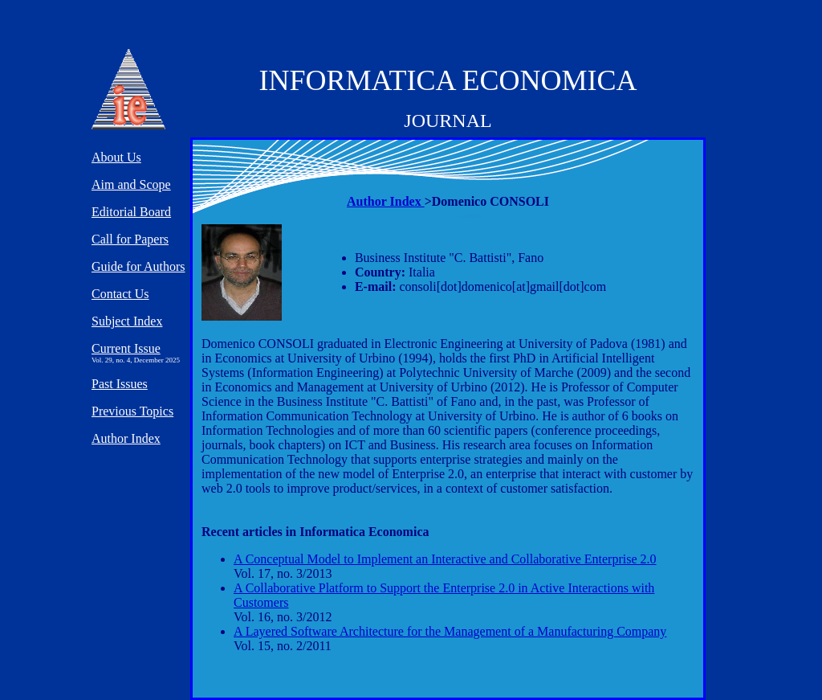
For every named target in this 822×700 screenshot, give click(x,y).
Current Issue (126, 348)
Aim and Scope (131, 184)
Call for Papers (130, 239)
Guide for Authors (138, 266)
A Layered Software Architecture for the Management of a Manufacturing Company (450, 631)
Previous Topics (132, 411)
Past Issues (120, 384)
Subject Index (127, 321)
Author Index (386, 201)
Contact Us (120, 294)
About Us (116, 157)
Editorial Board (131, 212)
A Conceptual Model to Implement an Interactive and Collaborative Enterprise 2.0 (445, 559)
